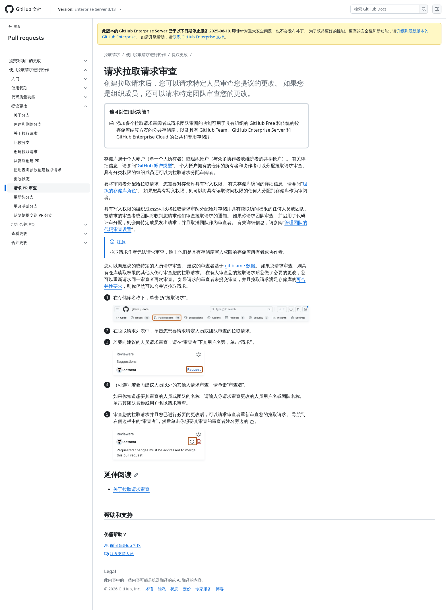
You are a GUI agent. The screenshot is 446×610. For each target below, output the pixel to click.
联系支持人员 (119, 553)
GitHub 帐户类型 (155, 165)
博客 (220, 589)
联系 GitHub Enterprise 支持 (198, 37)
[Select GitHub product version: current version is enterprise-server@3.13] (89, 9)
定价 (187, 589)
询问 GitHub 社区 (122, 545)
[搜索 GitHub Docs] (385, 9)
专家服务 (203, 589)
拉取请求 (112, 54)
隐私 (162, 589)
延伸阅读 (121, 474)
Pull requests (26, 38)
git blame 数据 (240, 265)
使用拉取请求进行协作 (146, 54)
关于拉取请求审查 (131, 489)
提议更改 (180, 54)
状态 (174, 589)
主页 (14, 26)
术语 (149, 589)
